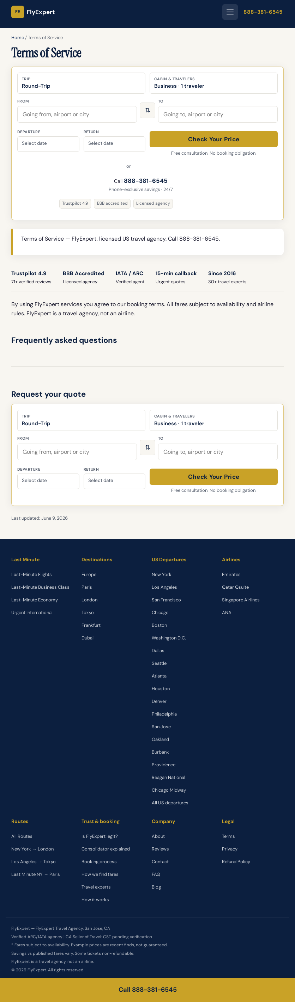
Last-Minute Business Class (40, 587)
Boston (159, 625)
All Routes (21, 836)
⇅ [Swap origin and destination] (147, 110)
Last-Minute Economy (34, 600)
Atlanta (159, 676)
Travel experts (96, 887)
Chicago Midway (169, 790)
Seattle (159, 663)
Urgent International (32, 613)
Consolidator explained (106, 849)
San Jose (161, 727)
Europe (89, 574)
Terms (228, 836)
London (89, 600)
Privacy (229, 849)
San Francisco (166, 600)
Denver (159, 701)
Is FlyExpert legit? (100, 836)
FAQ (156, 874)
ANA (226, 613)
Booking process (99, 862)
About (158, 836)
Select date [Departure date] (34, 143)
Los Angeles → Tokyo (33, 862)
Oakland (160, 739)
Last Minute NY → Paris (35, 874)
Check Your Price (213, 139)
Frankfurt (91, 625)
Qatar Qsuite (235, 587)
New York (161, 574)
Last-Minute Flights (31, 574)
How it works (95, 900)
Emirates (231, 574)
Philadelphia (164, 714)
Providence (163, 765)
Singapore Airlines (241, 600)
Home (17, 38)
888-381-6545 (262, 12)
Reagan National (168, 777)
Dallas (158, 651)
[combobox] (77, 114)
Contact (160, 862)
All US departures (170, 803)
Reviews (160, 849)
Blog (156, 887)
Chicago (160, 613)
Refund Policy (236, 862)
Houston (161, 689)
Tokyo (88, 613)
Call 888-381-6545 (148, 989)
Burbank (160, 752)
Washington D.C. (169, 638)
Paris (87, 587)
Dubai (88, 638)
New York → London (32, 849)
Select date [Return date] (100, 143)
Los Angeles (164, 587)
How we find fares (100, 874)
